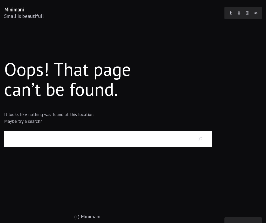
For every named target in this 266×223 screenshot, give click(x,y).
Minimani (14, 9)
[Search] (200, 139)
